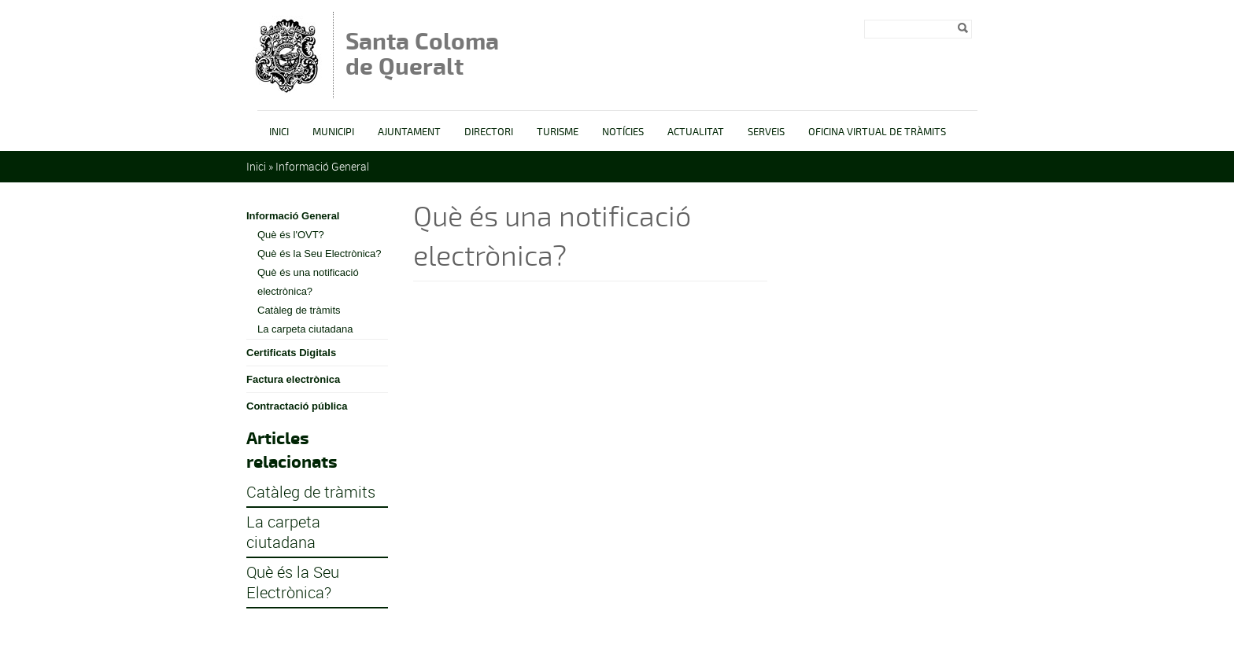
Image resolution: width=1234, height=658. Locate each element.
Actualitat (695, 132)
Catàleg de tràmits (299, 310)
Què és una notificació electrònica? (308, 282)
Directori (488, 132)
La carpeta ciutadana (305, 329)
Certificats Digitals (291, 352)
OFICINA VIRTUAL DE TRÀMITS (877, 132)
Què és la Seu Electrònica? (319, 253)
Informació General (322, 166)
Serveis (766, 132)
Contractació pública (297, 406)
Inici (279, 132)
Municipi (333, 132)
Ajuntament (409, 132)
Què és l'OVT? (290, 235)
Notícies (623, 132)
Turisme (557, 132)
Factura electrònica (293, 379)
